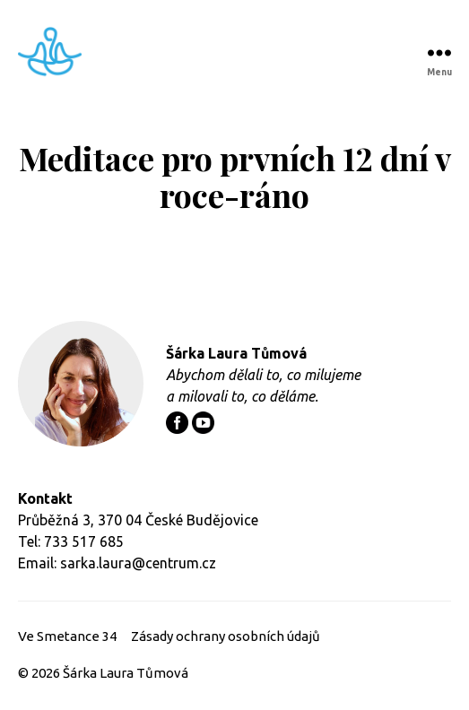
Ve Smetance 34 (67, 636)
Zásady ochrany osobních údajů (225, 636)
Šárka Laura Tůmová (125, 672)
